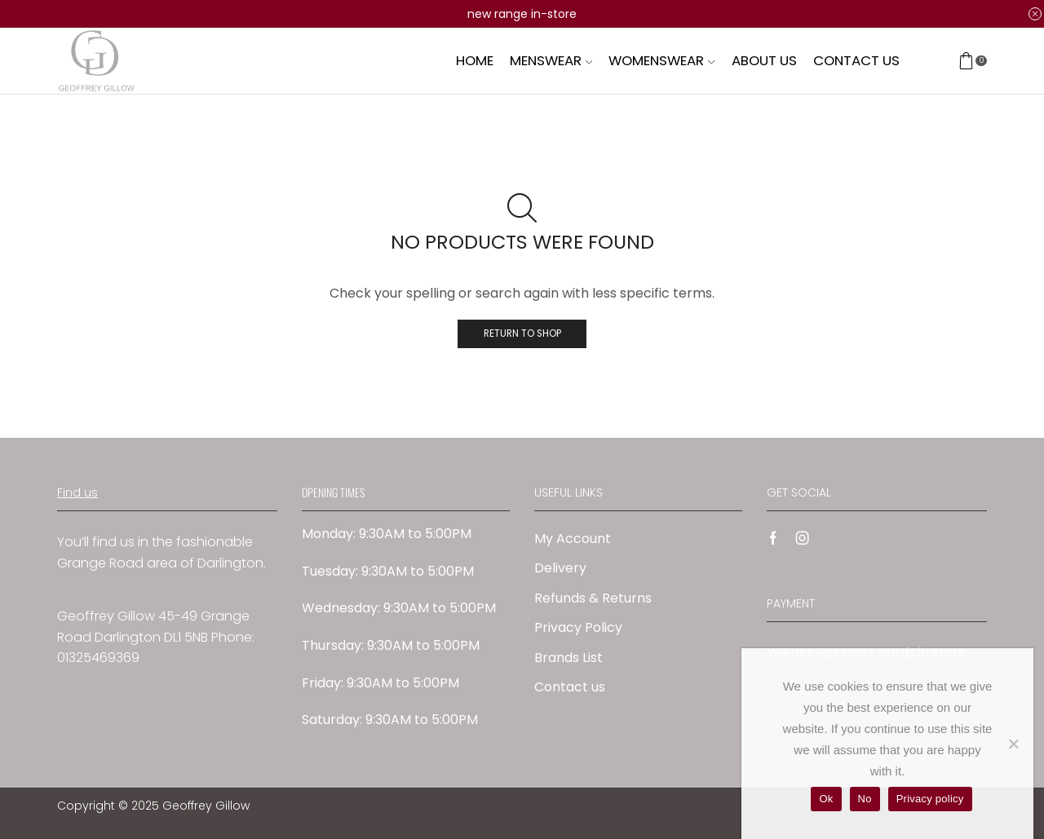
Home (474, 60)
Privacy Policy (578, 627)
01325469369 (98, 657)
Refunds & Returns (593, 598)
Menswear (551, 60)
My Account (572, 538)
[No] (1013, 743)
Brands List (568, 657)
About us (764, 60)
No (865, 799)
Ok (826, 799)
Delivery (560, 568)
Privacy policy (930, 799)
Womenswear (661, 60)
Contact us (856, 60)
